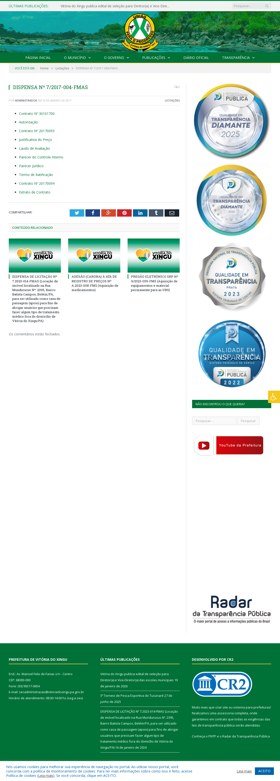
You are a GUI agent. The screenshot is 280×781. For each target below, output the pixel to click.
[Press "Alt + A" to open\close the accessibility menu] (274, 397)
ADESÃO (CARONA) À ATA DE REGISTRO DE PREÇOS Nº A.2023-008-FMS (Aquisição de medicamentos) (95, 283)
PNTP (212, 736)
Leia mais (45, 775)
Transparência (236, 57)
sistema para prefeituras (251, 707)
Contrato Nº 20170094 (37, 183)
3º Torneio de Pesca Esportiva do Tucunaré (132, 695)
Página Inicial (38, 57)
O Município (75, 57)
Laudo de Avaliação (34, 148)
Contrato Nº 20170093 (37, 131)
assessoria (225, 713)
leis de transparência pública (213, 725)
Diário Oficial (196, 57)
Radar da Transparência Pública (246, 736)
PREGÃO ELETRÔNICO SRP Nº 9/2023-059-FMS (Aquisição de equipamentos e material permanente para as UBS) (154, 283)
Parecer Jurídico (31, 166)
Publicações (153, 57)
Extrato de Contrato (34, 192)
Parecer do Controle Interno (41, 157)
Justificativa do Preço (35, 139)
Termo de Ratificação (36, 174)
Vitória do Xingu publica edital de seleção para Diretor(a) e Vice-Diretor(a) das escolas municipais (117, 6)
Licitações (172, 100)
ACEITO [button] (264, 771)
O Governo (114, 57)
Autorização (28, 122)
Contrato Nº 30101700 (37, 113)
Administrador (26, 100)
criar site (221, 707)
